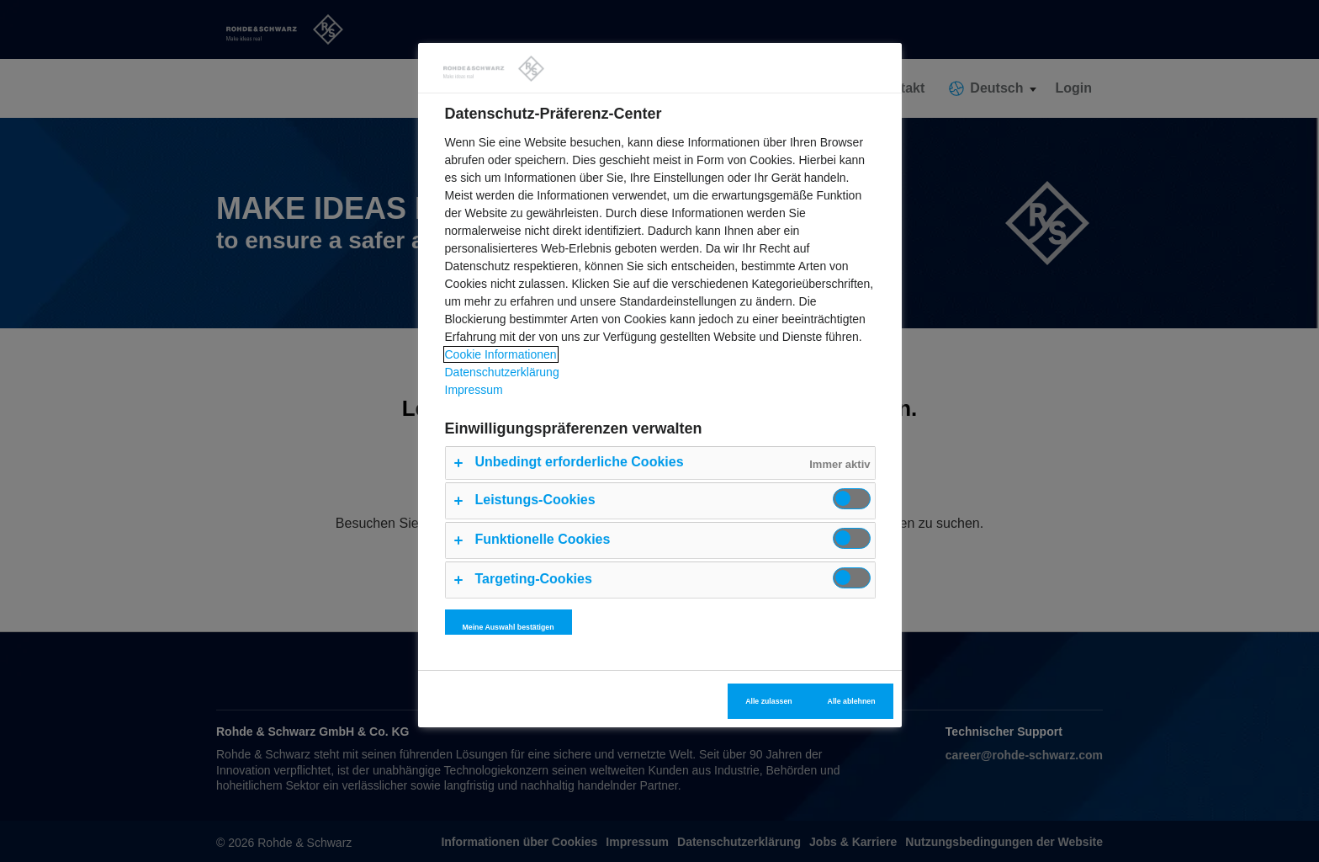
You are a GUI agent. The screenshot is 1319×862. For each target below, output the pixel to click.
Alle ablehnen (852, 701)
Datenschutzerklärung (502, 372)
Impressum (474, 389)
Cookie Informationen (501, 354)
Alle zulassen (768, 701)
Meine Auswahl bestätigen (508, 627)
